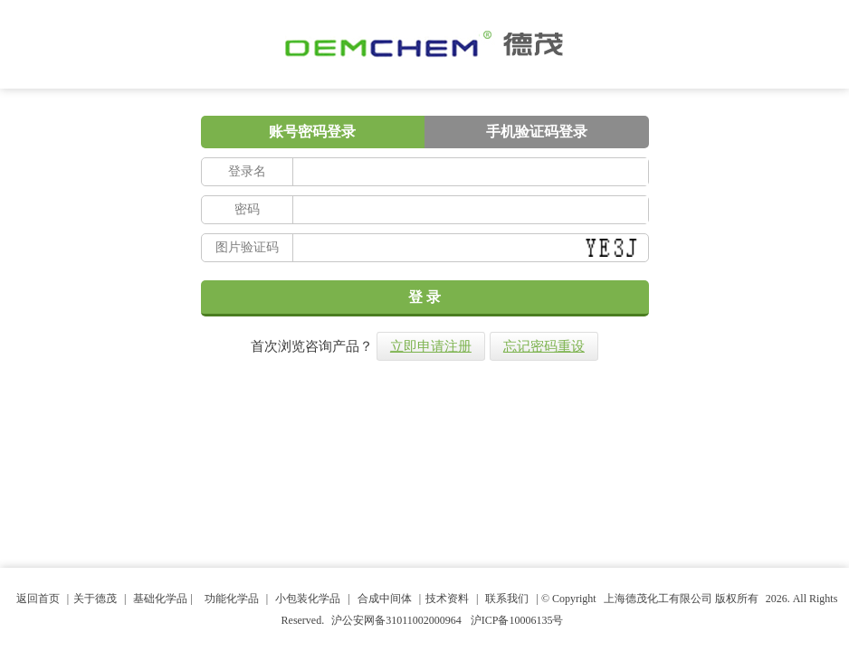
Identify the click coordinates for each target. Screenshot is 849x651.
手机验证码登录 (536, 131)
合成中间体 (385, 598)
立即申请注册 (431, 346)
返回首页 (38, 598)
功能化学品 (232, 598)
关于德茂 (95, 598)
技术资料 (447, 598)
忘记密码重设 (544, 346)
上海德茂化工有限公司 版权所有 (681, 598)
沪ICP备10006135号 (517, 620)
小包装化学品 (307, 598)
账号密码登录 (312, 131)
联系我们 (507, 598)
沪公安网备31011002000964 (396, 620)
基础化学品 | (164, 598)
